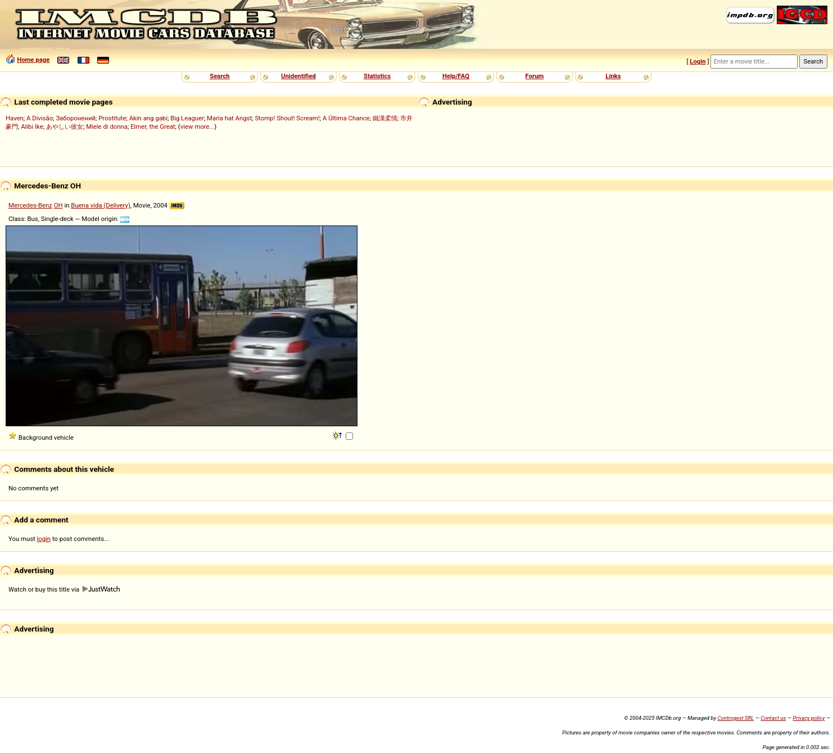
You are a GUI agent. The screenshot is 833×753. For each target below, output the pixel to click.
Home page (33, 60)
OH (58, 205)
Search (219, 76)
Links (613, 76)
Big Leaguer (187, 118)
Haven (15, 118)
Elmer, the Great (152, 126)
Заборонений (76, 118)
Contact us (773, 718)
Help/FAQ (455, 76)
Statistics (377, 76)
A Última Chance (346, 118)
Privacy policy (809, 718)
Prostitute (112, 118)
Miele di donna (107, 126)
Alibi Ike (32, 126)
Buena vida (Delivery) (100, 205)
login (44, 539)
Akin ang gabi (148, 118)
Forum (535, 76)
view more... (197, 126)
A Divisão (39, 118)
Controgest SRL (735, 718)
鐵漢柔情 (385, 118)
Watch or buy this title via (64, 589)
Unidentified (298, 76)
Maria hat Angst (229, 118)
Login (697, 61)
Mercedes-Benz (30, 205)
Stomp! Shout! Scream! (287, 118)
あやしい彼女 (64, 126)
